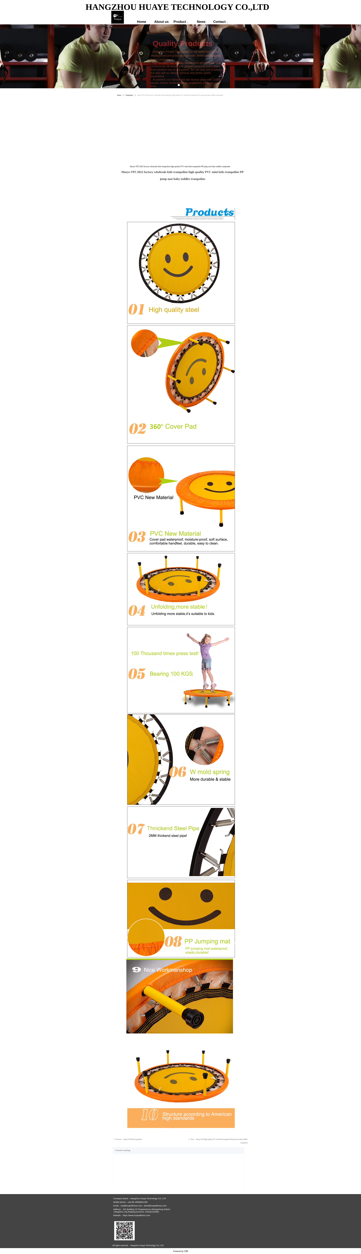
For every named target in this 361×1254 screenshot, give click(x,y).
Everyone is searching (122, 1150)
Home (119, 95)
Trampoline (129, 95)
